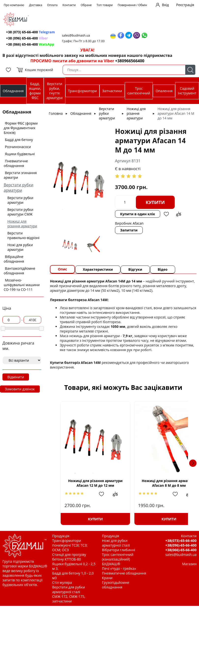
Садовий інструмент (187, 90)
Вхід (165, 4)
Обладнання (13, 91)
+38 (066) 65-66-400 (30, 44)
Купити (155, 202)
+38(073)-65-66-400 (181, 540)
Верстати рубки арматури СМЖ (20, 212)
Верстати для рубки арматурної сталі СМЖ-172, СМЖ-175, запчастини (68, 594)
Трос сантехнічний (139, 90)
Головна (56, 113)
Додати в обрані (166, 214)
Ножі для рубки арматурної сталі (116, 543)
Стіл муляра (62, 582)
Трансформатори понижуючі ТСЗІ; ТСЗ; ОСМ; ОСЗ (70, 545)
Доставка (35, 5)
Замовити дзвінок (20, 389)
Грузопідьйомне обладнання (115, 584)
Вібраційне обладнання (14, 259)
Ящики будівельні (20, 154)
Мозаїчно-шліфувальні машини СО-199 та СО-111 (22, 285)
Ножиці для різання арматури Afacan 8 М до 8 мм (155, 483)
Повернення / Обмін (132, 5)
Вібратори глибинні (118, 550)
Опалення (164, 91)
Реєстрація (185, 4)
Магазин (189, 564)
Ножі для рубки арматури (20, 247)
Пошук (190, 70)
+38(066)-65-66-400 (181, 550)
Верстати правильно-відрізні (23, 235)
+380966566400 (129, 61)
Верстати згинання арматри (20, 175)
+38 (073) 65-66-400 (30, 32)
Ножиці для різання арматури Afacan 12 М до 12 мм (91, 483)
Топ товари (105, 5)
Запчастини (112, 91)
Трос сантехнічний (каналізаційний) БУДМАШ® (117, 559)
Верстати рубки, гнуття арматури (54, 90)
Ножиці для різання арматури (22, 223)
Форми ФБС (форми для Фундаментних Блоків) (21, 128)
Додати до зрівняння (178, 214)
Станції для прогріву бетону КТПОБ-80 (69, 557)
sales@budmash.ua (76, 35)
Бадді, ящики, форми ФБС (35, 90)
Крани (107, 577)
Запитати (129, 230)
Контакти (69, 5)
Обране (86, 5)
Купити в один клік (137, 214)
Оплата (52, 5)
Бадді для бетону (19, 139)
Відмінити (15, 377)
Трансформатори (82, 91)
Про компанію (14, 5)
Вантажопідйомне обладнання (19, 270)
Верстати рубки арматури (18, 187)
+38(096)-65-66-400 (181, 545)
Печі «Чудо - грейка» (119, 568)
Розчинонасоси (18, 146)
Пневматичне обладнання (16, 163)
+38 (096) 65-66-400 (27, 38)
